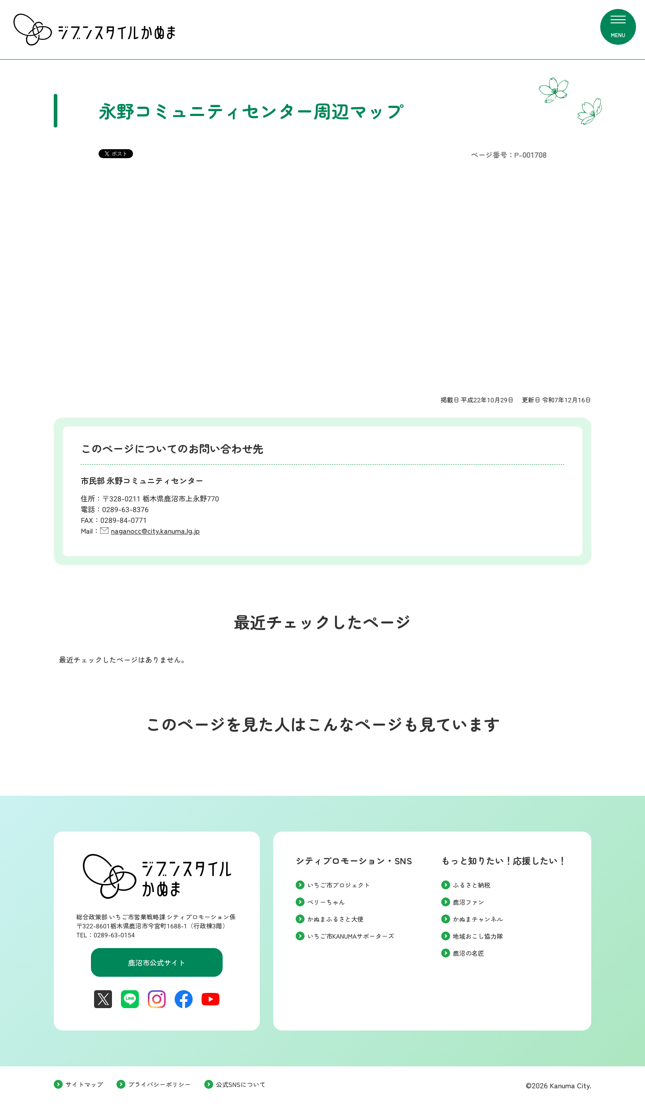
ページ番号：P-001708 (508, 155)
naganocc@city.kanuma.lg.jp (155, 531)
